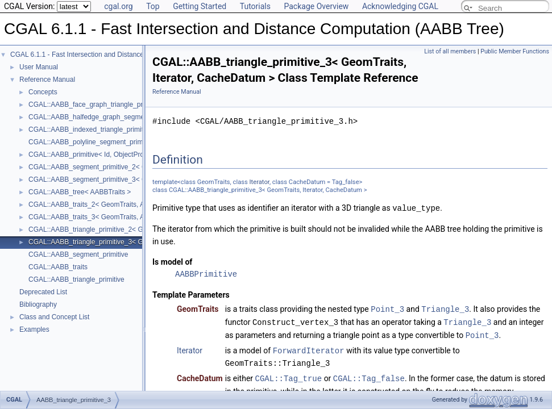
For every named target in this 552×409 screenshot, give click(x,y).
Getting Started (199, 6)
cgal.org (118, 6)
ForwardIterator (309, 348)
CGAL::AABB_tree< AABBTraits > (79, 192)
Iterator (259, 182)
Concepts (42, 92)
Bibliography (38, 304)
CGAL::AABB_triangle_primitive (76, 279)
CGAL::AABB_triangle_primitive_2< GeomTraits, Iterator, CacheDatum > (138, 229)
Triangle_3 (445, 308)
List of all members (450, 51)
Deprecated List (43, 292)
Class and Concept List (54, 317)
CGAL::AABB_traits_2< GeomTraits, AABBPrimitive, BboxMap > (125, 204)
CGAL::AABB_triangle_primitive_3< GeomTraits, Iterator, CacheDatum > (138, 242)
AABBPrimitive (206, 273)
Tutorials (255, 6)
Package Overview (316, 6)
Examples (34, 329)
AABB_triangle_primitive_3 (73, 392)
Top (153, 6)
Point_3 (387, 308)
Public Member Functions (514, 51)
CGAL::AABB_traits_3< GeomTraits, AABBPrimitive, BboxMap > (125, 217)
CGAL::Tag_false (369, 375)
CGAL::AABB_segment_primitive (78, 254)
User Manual (38, 67)
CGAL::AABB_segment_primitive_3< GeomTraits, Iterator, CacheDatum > (139, 179)
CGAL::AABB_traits (58, 267)
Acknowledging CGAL (400, 6)
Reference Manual (47, 80)
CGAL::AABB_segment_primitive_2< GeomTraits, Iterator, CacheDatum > (139, 167)
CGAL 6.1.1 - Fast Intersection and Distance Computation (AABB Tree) (117, 55)
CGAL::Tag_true (288, 375)
